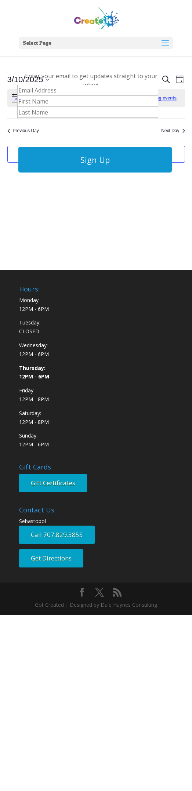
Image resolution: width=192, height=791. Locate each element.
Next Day (173, 130)
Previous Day (23, 130)
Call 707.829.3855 (57, 534)
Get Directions (51, 558)
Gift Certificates (53, 483)
